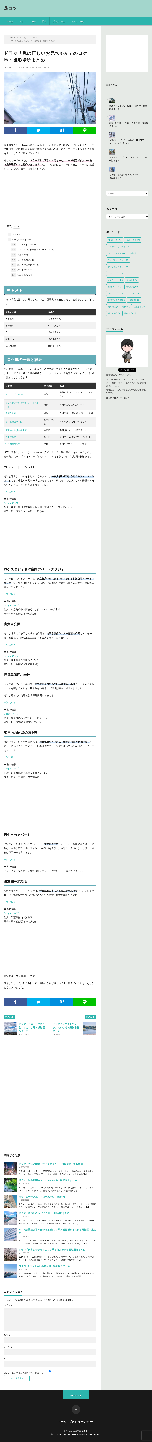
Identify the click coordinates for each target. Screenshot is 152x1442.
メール (8, 1347)
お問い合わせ (77, 21)
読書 (44, 21)
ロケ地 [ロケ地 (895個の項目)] (131, 280)
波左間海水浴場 (21, 275)
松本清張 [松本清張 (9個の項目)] (113, 306)
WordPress (95, 1434)
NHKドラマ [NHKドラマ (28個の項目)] (115, 240)
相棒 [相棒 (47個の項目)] (126, 306)
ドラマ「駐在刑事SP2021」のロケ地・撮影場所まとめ (48, 1180)
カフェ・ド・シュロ (23, 244)
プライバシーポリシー (81, 1421)
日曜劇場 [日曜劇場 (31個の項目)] (132, 286)
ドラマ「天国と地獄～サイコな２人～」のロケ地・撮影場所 (51, 1163)
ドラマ (22, 21)
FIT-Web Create (68, 1434)
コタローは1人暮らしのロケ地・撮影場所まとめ (44, 1266)
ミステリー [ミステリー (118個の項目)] (115, 280)
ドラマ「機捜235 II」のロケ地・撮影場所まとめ (44, 1213)
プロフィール (59, 21)
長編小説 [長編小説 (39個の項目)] (130, 313)
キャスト (14, 234)
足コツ (10, 8)
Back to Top (75, 1395)
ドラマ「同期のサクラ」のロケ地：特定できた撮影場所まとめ (52, 1249)
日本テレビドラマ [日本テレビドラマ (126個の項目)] (118, 293)
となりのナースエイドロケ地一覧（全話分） (42, 1196)
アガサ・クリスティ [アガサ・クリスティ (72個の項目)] (118, 246)
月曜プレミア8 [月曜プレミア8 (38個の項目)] (116, 300)
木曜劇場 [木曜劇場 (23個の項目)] (134, 300)
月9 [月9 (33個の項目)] (135, 293)
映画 (34, 21)
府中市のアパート (22, 270)
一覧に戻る (10, 491)
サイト (7, 1359)
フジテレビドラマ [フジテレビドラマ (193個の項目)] (118, 273)
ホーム (10, 21)
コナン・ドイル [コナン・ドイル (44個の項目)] (116, 253)
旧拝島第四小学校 (22, 260)
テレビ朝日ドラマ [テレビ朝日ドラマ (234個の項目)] (118, 260)
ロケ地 (46, 67)
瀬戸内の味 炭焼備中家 (25, 265)
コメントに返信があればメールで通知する (50, 1372)
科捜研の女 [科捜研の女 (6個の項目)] (114, 313)
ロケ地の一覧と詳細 (19, 239)
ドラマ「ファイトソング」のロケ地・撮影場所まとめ (66, 1027)
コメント (8, 1305)
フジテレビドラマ (35, 67)
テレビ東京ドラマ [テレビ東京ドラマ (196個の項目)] (118, 266)
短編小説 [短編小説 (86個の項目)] (139, 306)
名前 (7, 1335)
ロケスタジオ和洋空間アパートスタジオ (33, 249)
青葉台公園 (19, 255)
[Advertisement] (50, 194)
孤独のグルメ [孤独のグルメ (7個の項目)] (115, 286)
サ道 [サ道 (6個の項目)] (132, 253)
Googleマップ (11, 503)
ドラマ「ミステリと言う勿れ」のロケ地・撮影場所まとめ (32, 1027)
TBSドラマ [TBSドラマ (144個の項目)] (132, 240)
